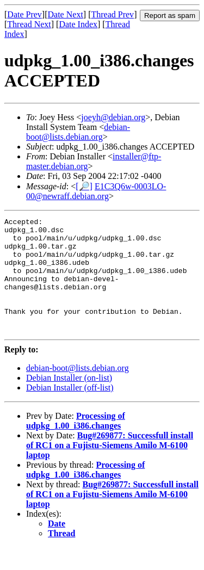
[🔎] (84, 186)
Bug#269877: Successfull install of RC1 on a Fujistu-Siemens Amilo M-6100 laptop (109, 468)
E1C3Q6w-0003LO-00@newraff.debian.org (96, 191)
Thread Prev (112, 14)
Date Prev (24, 14)
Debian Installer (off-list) (70, 410)
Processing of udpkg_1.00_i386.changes (75, 443)
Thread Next (29, 24)
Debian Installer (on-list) (69, 400)
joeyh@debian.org (113, 117)
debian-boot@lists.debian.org (78, 131)
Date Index (78, 24)
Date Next (65, 14)
